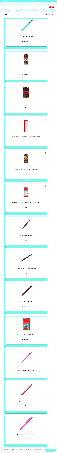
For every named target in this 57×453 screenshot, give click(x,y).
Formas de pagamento (7, 424)
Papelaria (5, 6)
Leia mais (20, 450)
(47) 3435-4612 (6, 429)
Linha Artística (28, 6)
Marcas (34, 6)
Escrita (21, 6)
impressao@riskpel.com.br (8, 433)
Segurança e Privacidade (8, 420)
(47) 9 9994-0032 (7, 430)
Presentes (43, 6)
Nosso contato (32, 421)
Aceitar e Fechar (50, 450)
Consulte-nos (12, 47)
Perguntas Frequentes (33, 420)
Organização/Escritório (14, 6)
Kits (38, 6)
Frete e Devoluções (7, 421)
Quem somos (32, 424)
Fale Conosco (32, 423)
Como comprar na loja (7, 423)
